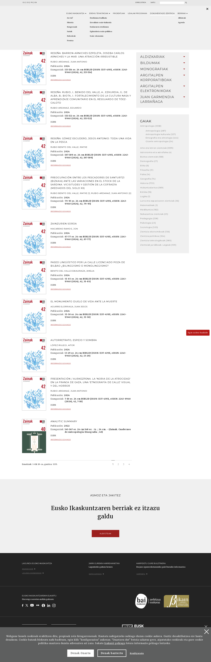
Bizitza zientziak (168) (152, 157)
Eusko (76, 13)
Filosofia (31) (146, 170)
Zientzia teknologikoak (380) (156, 240)
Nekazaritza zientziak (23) (154, 214)
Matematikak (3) (149, 205)
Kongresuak (72, 27)
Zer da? (70, 18)
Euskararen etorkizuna (99, 27)
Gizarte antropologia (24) (159, 141)
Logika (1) (145, 196)
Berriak (183, 13)
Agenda (181, 22)
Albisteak (182, 18)
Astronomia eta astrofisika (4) (156, 152)
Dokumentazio (162, 13)
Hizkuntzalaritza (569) (152, 187)
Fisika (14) (145, 174)
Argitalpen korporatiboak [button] (162, 77)
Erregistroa (140, 2)
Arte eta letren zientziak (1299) (156, 148)
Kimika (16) (146, 192)
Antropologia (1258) (150, 126)
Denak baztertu (112, 653)
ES (28, 2)
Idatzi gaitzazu (96, 574)
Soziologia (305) (149, 227)
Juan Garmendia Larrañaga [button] (162, 99)
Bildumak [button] (162, 63)
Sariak (69, 31)
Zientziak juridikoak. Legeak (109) (158, 245)
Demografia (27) (149, 161)
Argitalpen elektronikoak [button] (162, 88)
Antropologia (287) (156, 131)
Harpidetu (141, 574)
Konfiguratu (137, 653)
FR (32, 2)
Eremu (99, 13)
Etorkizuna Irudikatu (98, 18)
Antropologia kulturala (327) (161, 134)
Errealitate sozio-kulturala (100, 22)
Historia (70, 22)
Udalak (137, 13)
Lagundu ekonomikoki (33, 573)
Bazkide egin (28, 569)
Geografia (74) (148, 179)
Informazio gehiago (61, 80)
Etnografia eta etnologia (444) (162, 138)
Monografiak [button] (162, 69)
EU (24, 2)
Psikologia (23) (148, 223)
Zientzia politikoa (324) (152, 236)
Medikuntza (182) (149, 209)
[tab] (162, 56)
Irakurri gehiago (114, 643)
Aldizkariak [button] (162, 57)
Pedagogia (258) (149, 218)
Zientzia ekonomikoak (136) (155, 231)
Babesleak (71, 36)
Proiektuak (119, 13)
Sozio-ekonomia (96, 36)
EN (35, 2)
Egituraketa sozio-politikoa (101, 31)
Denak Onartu (81, 653)
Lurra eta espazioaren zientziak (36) (159, 201)
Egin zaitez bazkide (198, 333)
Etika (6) (144, 165)
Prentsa (70, 41)
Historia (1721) (147, 183)
